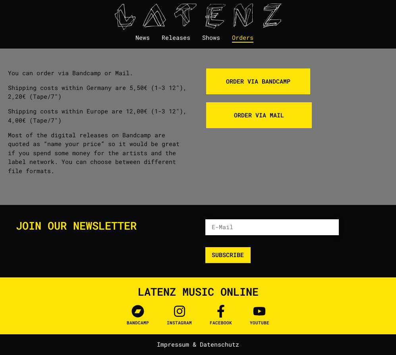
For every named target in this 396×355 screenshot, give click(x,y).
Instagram (179, 323)
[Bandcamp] (137, 311)
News (142, 37)
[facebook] (220, 311)
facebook (221, 323)
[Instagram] (179, 311)
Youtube (259, 323)
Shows (211, 37)
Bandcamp (138, 323)
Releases (176, 37)
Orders (242, 37)
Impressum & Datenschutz (198, 344)
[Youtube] (259, 311)
